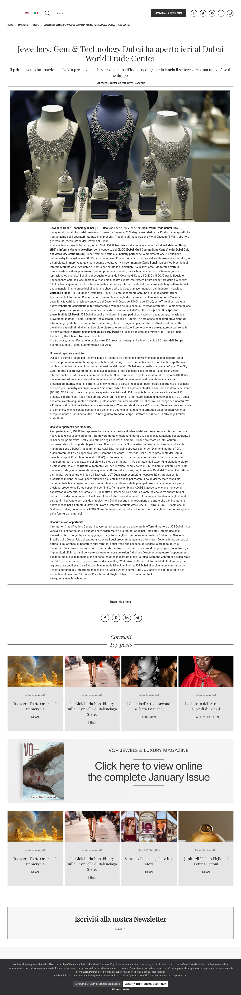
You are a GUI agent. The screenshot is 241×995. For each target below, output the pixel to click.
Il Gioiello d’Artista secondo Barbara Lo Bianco (148, 706)
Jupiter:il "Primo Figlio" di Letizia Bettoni (206, 861)
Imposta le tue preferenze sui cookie (97, 984)
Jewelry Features (206, 717)
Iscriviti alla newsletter (168, 13)
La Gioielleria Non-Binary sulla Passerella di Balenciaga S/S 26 (92, 709)
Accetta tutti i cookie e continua (145, 984)
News (36, 24)
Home (10, 24)
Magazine (23, 24)
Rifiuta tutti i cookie (120, 989)
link (163, 972)
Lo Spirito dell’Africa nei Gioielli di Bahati (206, 706)
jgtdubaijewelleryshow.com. (72, 579)
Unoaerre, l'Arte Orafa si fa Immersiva (35, 706)
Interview (149, 717)
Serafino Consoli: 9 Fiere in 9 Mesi (149, 861)
